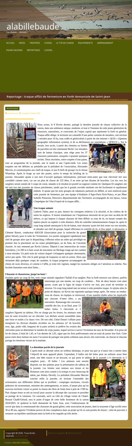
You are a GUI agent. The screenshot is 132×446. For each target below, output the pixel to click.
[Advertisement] (66, 73)
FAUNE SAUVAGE (14, 50)
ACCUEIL (10, 42)
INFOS (22, 42)
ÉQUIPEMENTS (85, 42)
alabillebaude (33, 26)
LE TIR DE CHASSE (65, 42)
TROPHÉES (34, 42)
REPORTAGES (33, 50)
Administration (74, 433)
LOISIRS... (48, 50)
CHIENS (48, 42)
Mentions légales (56, 433)
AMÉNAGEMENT (105, 42)
